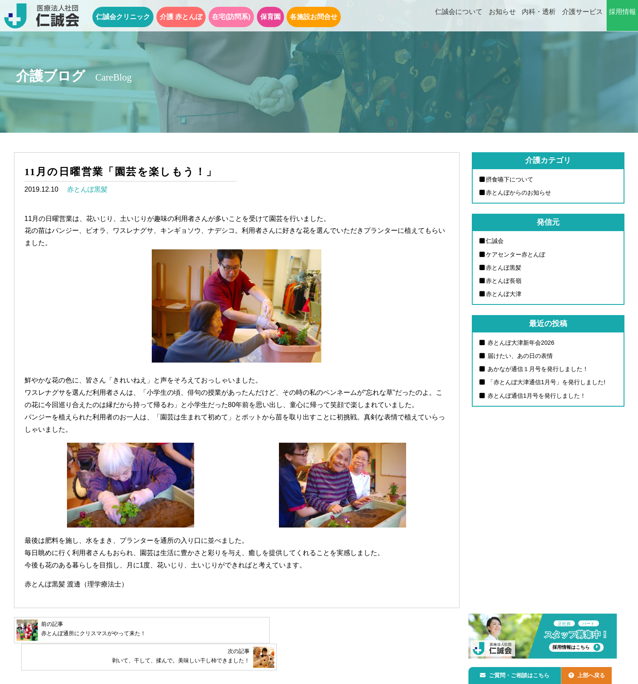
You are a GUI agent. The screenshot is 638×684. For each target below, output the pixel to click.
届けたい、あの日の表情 (519, 356)
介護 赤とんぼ (181, 16)
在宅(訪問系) (231, 16)
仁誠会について (458, 16)
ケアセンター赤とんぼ (516, 254)
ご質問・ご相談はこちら (516, 674)
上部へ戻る (591, 674)
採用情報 (622, 16)
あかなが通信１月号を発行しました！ (537, 369)
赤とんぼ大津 (504, 294)
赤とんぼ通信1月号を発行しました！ (536, 396)
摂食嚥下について (510, 179)
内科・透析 (539, 16)
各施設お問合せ (313, 16)
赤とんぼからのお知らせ (519, 192)
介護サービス (582, 16)
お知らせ (502, 16)
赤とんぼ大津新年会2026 (520, 343)
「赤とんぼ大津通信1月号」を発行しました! (546, 383)
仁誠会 (495, 241)
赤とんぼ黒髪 (87, 189)
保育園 (270, 16)
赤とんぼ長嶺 (504, 281)
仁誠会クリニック (123, 16)
